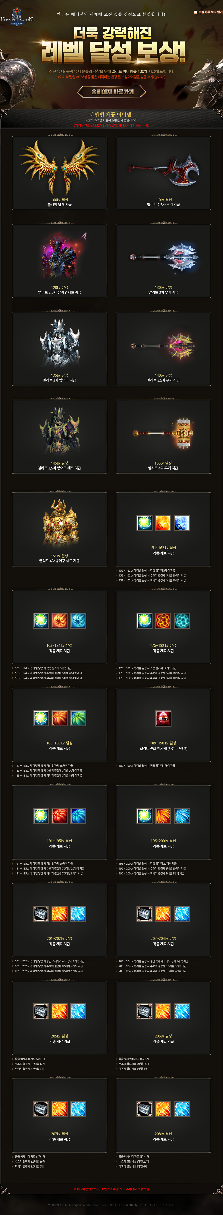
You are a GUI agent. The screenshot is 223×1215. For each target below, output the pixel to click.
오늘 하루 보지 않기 (208, 12)
